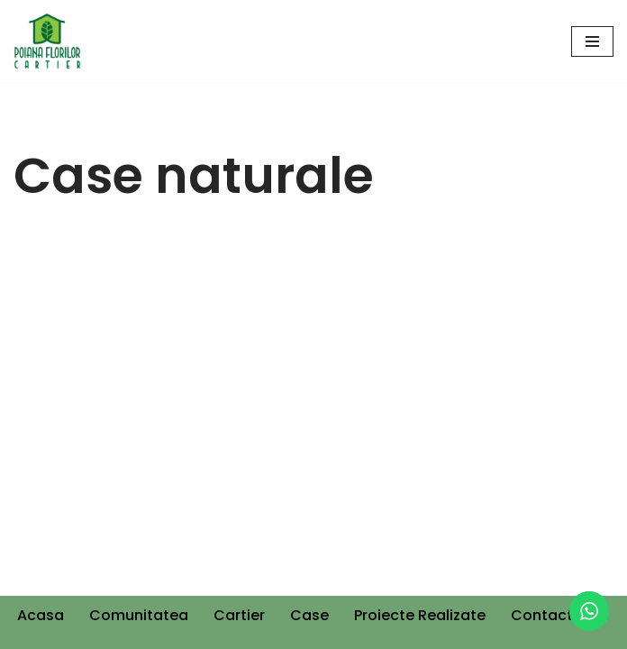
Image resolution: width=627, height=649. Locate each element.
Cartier (239, 615)
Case (309, 615)
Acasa (40, 615)
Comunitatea (138, 615)
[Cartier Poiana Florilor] (47, 41)
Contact (542, 615)
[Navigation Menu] (592, 41)
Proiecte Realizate (420, 615)
